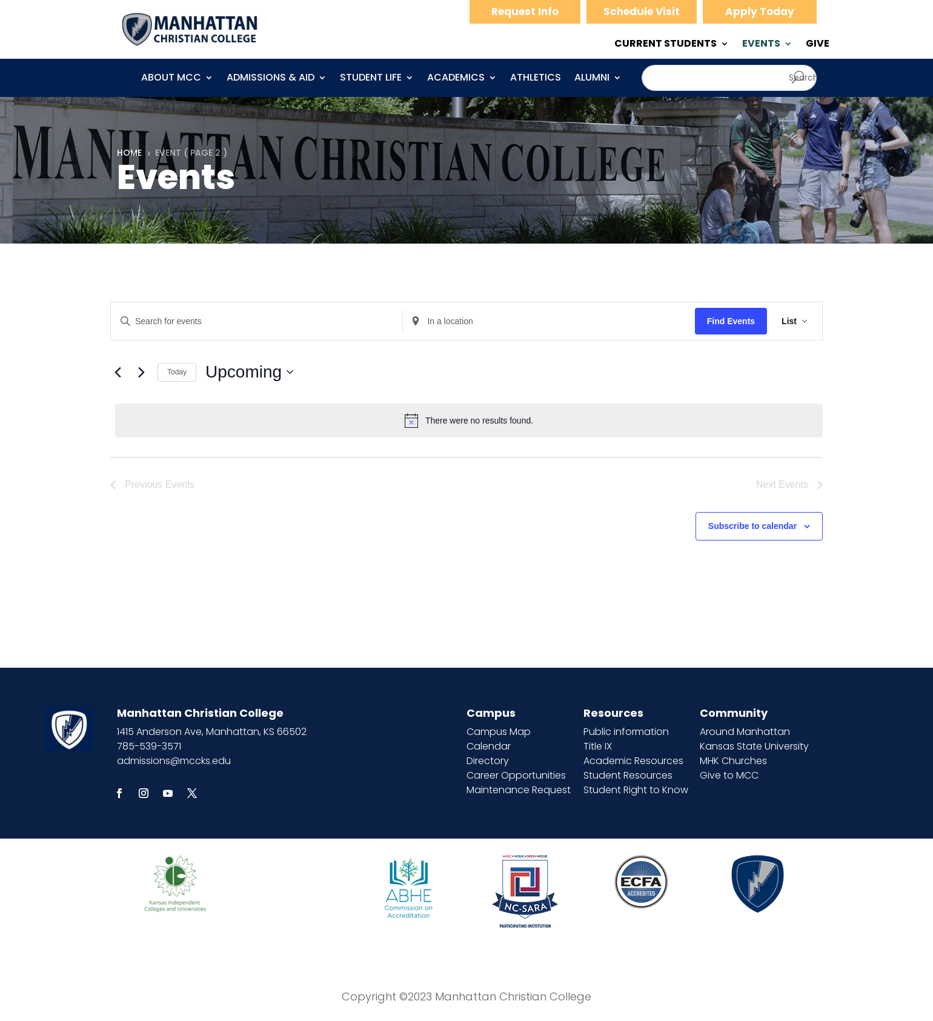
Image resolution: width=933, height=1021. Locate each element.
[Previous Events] (117, 372)
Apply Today (759, 11)
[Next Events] (141, 372)
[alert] (469, 420)
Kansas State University (754, 746)
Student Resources (627, 775)
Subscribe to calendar (752, 526)
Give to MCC (729, 775)
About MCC (171, 78)
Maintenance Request (518, 790)
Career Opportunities (516, 775)
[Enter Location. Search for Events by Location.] (548, 321)
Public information (626, 732)
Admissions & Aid (270, 78)
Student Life (371, 78)
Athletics (535, 78)
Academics (456, 78)
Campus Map (498, 732)
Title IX (597, 746)
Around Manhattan (745, 732)
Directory (487, 761)
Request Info (525, 11)
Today (177, 372)
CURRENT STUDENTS (665, 44)
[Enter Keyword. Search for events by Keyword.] (256, 321)
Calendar (488, 746)
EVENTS (761, 44)
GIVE (817, 44)
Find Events (731, 321)
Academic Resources (633, 761)
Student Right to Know (635, 790)
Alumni (591, 78)
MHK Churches (733, 761)
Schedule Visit (641, 11)
